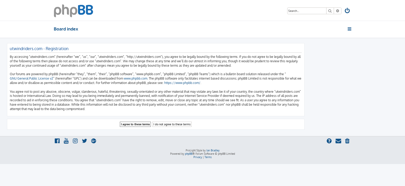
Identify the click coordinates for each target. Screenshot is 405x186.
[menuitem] (347, 11)
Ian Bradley (213, 150)
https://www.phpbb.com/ (229, 83)
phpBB (188, 153)
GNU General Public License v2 (78, 78)
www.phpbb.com (182, 78)
